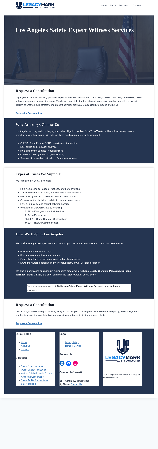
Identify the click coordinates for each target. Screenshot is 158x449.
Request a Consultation (29, 323)
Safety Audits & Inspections (34, 380)
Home (104, 5)
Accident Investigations (32, 377)
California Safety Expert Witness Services (80, 286)
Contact (137, 5)
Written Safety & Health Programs (37, 373)
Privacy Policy (72, 342)
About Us (25, 346)
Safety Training (28, 384)
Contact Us (76, 384)
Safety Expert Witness (32, 366)
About (113, 5)
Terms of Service (73, 346)
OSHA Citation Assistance (33, 370)
